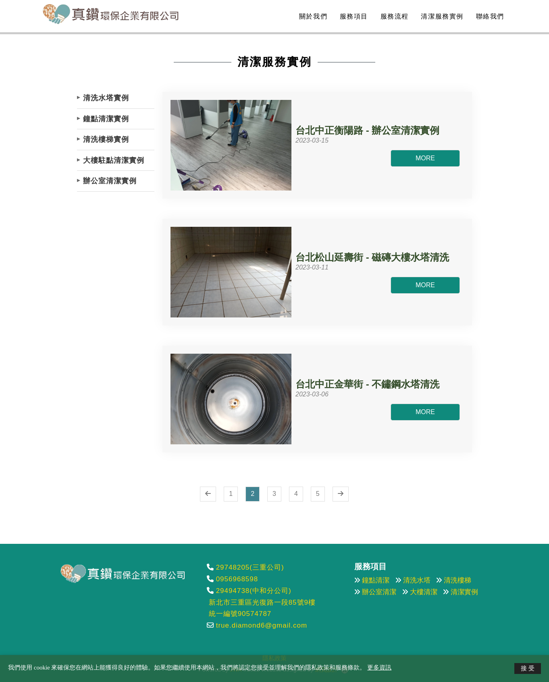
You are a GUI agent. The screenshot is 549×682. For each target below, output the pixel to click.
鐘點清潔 (375, 580)
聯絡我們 (489, 16)
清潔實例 (464, 592)
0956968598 (237, 579)
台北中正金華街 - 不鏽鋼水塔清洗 (367, 384)
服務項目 (352, 16)
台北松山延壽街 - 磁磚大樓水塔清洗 (372, 257)
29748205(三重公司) (250, 567)
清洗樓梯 (457, 580)
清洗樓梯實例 (106, 139)
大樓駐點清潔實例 (113, 160)
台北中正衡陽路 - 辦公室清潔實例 (367, 130)
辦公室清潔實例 (110, 181)
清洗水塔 (416, 580)
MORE (425, 158)
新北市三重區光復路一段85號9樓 (262, 602)
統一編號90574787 (240, 614)
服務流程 (393, 16)
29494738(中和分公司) (253, 591)
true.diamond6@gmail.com (261, 625)
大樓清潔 (423, 592)
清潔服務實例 (441, 16)
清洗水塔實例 (106, 98)
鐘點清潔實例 (106, 119)
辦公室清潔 (379, 592)
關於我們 (312, 16)
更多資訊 (379, 667)
